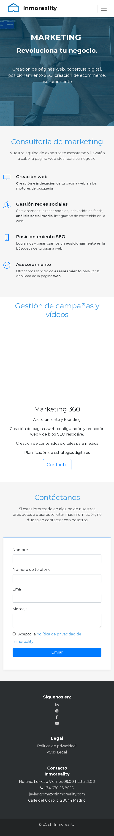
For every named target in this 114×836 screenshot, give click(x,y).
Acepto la (27, 634)
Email (18, 589)
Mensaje (20, 609)
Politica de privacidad (56, 746)
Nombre (20, 550)
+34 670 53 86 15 (59, 788)
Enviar (57, 652)
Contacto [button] (57, 464)
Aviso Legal (57, 752)
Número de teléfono (32, 569)
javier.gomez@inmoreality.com (57, 794)
